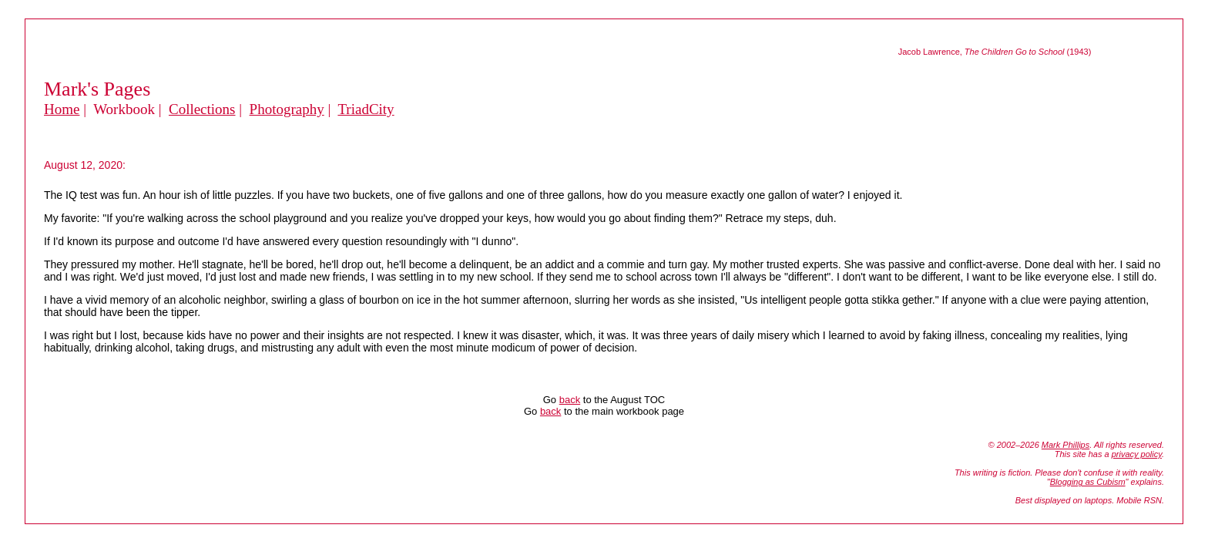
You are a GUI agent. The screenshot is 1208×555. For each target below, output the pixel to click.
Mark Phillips (1065, 444)
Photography (287, 109)
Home (61, 109)
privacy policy (1137, 454)
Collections (202, 109)
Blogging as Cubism (1088, 481)
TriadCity (365, 109)
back (569, 399)
